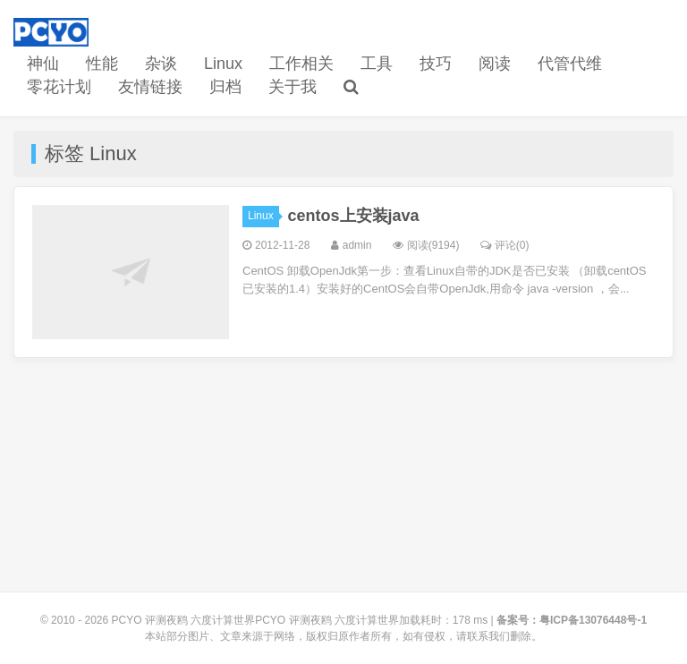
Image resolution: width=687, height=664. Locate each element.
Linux (223, 63)
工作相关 (301, 63)
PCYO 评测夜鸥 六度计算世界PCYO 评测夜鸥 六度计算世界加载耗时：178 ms (300, 620)
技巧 (436, 63)
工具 (376, 63)
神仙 (43, 63)
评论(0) (505, 245)
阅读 (495, 63)
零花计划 (59, 87)
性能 (102, 63)
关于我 (292, 87)
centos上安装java (354, 216)
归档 (225, 87)
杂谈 (161, 63)
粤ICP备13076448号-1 (593, 620)
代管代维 (570, 63)
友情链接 (150, 87)
